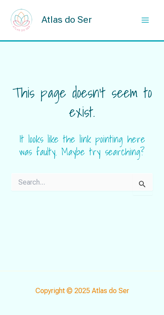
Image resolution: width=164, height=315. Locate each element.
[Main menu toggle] (146, 20)
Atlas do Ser (67, 19)
